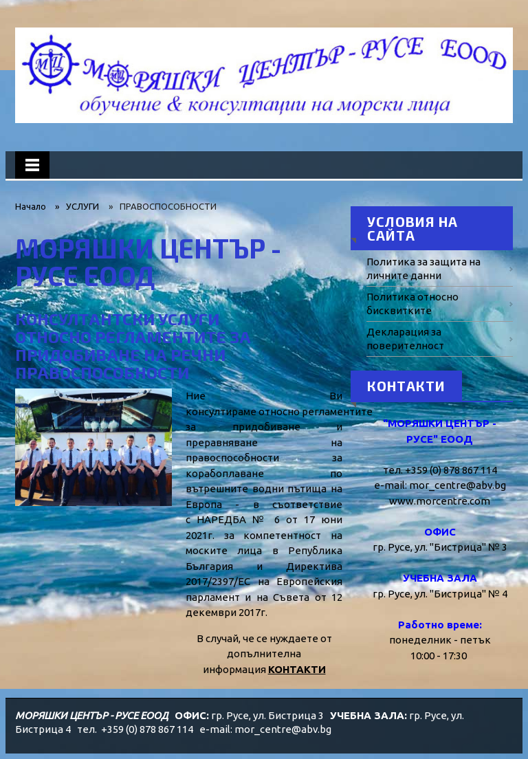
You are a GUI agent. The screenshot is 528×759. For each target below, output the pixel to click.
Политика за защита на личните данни (423, 268)
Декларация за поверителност (405, 338)
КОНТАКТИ (297, 669)
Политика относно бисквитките (412, 303)
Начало (30, 206)
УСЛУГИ (82, 206)
